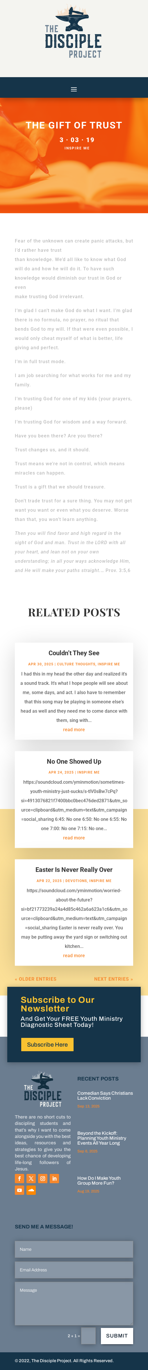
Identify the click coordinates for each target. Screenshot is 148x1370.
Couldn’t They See (74, 659)
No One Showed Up (74, 767)
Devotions (76, 887)
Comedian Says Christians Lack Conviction (105, 1096)
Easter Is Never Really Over (74, 875)
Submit (117, 1336)
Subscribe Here (47, 1044)
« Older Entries (36, 985)
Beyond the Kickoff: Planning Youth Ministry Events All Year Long (101, 1138)
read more (74, 735)
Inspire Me (77, 148)
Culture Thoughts (76, 670)
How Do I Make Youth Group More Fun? (99, 1181)
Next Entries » (113, 985)
